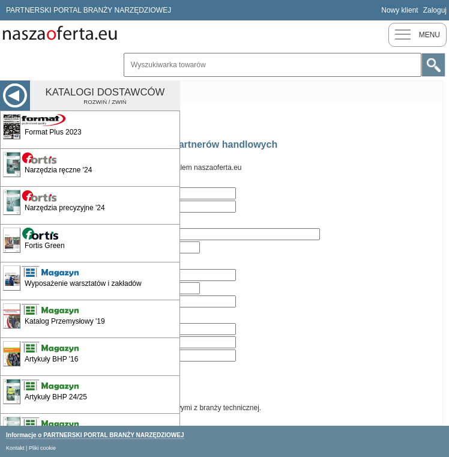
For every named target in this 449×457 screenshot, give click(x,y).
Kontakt (15, 448)
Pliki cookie (42, 448)
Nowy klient (399, 10)
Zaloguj (435, 10)
